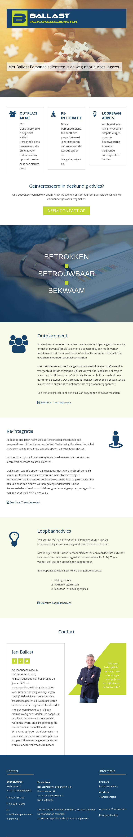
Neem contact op (66, 210)
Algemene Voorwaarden (112, 809)
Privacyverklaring (108, 815)
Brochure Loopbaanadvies (56, 602)
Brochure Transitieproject (55, 402)
